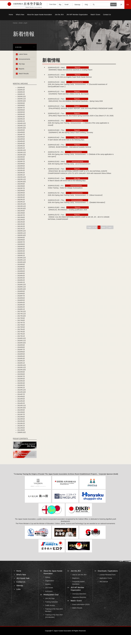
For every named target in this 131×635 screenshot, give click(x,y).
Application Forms (105, 578)
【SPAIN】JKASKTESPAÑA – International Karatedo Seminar (69, 147)
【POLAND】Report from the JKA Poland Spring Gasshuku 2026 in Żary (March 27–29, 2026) (80, 116)
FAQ (86, 4)
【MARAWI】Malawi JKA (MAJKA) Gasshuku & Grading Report (70, 70)
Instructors (48, 591)
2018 (20, 23)
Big (60, 4)
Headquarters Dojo (51, 595)
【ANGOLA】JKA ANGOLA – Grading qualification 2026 (67, 210)
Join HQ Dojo (49, 598)
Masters (48, 584)
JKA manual (103, 582)
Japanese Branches (79, 597)
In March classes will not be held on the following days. (67, 180)
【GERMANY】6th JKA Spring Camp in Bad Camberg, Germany (70, 132)
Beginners (75, 578)
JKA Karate (49, 588)
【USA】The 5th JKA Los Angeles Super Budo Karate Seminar (70, 77)
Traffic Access (50, 605)
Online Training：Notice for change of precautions (66, 188)
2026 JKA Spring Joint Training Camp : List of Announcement (69, 164)
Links (18, 589)
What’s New (20, 14)
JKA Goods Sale (23, 578)
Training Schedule (51, 602)
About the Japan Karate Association (39, 14)
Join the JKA (59, 14)
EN (128, 4)
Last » (110, 227)
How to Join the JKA (79, 575)
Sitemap (77, 4)
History (47, 577)
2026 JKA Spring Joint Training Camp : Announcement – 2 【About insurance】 (75, 195)
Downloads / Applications (108, 571)
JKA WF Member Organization (77, 14)
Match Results (23, 73)
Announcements (23, 59)
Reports (20, 69)
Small (66, 4)
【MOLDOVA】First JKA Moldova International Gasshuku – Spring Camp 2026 (75, 101)
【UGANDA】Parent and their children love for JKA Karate (68, 94)
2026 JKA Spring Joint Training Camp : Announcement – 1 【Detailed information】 (77, 202)
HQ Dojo (21, 64)
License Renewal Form (107, 575)
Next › (104, 227)
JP (121, 4)
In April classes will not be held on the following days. (66, 140)
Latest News (22, 54)
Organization (49, 581)
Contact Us (107, 14)
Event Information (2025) (81, 604)
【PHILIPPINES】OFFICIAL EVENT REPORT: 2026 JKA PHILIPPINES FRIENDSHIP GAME (80, 108)
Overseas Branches (79, 594)
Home (11, 14)
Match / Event (95, 14)
